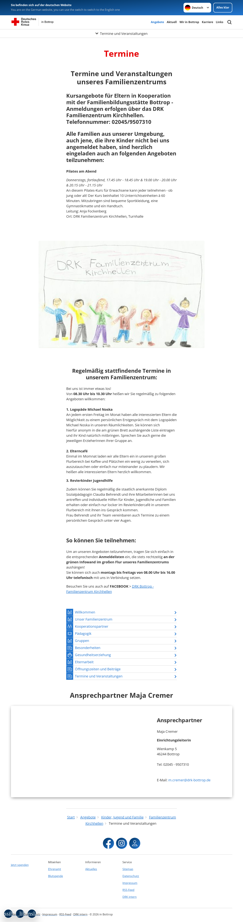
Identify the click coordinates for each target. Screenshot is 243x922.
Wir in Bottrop (189, 22)
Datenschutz (130, 876)
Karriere (207, 22)
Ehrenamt (54, 869)
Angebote (157, 22)
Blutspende (55, 876)
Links (219, 22)
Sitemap (127, 869)
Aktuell (172, 22)
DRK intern (129, 897)
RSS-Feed (128, 890)
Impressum (129, 883)
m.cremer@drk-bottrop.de (189, 780)
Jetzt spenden (20, 865)
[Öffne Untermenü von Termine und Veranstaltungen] (121, 33)
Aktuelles (91, 869)
